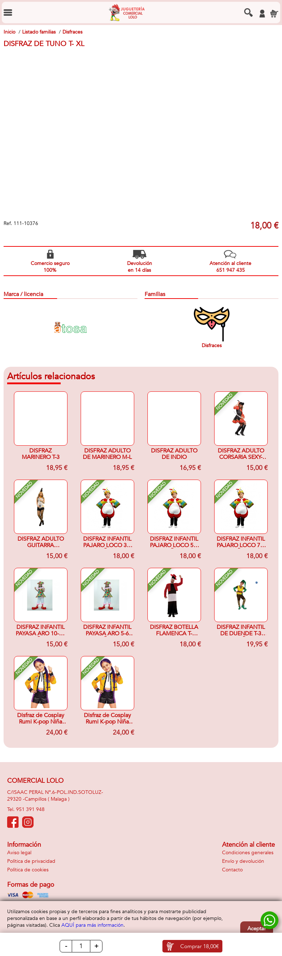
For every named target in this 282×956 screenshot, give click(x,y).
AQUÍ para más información (92, 925)
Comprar (199, 946)
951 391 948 (30, 809)
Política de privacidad (31, 861)
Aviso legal (19, 852)
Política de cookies (28, 869)
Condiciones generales (247, 852)
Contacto (232, 869)
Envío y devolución (243, 861)
